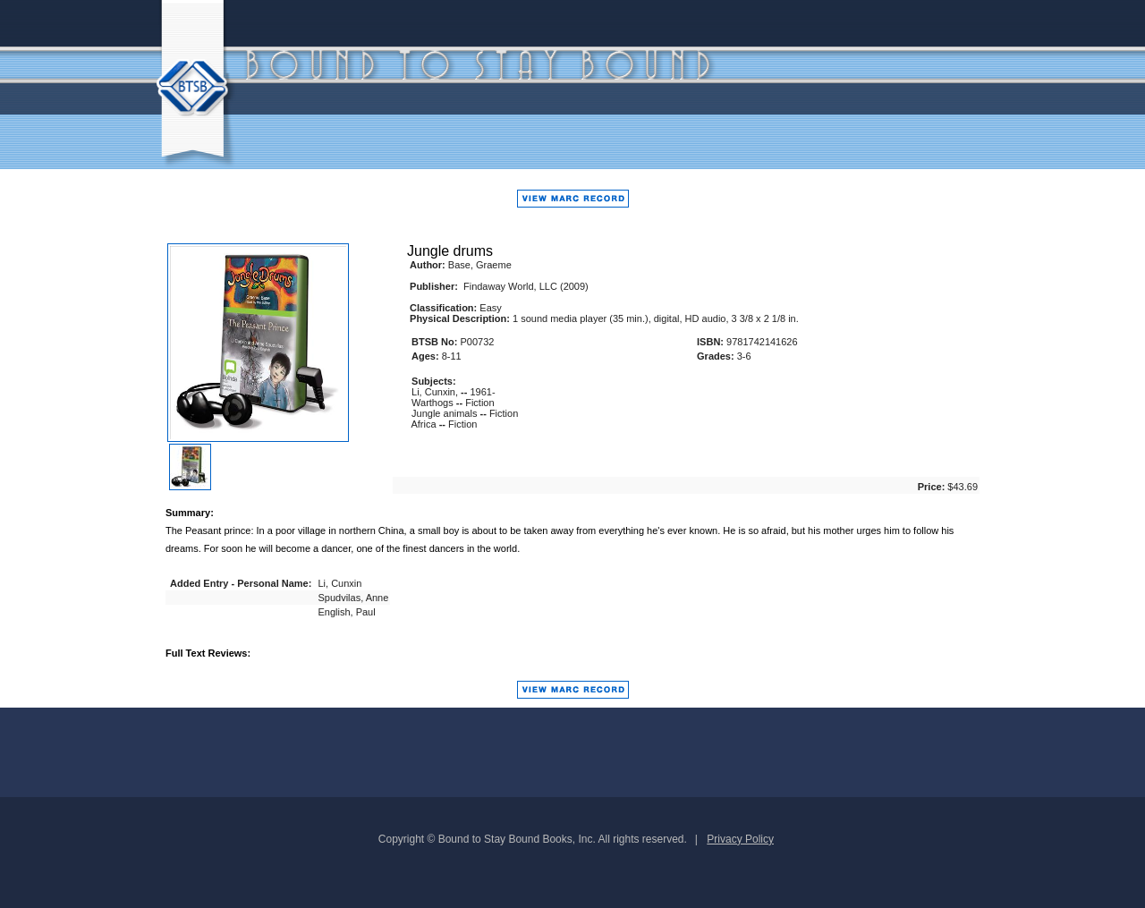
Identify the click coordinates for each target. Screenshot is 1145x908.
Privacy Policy (740, 839)
